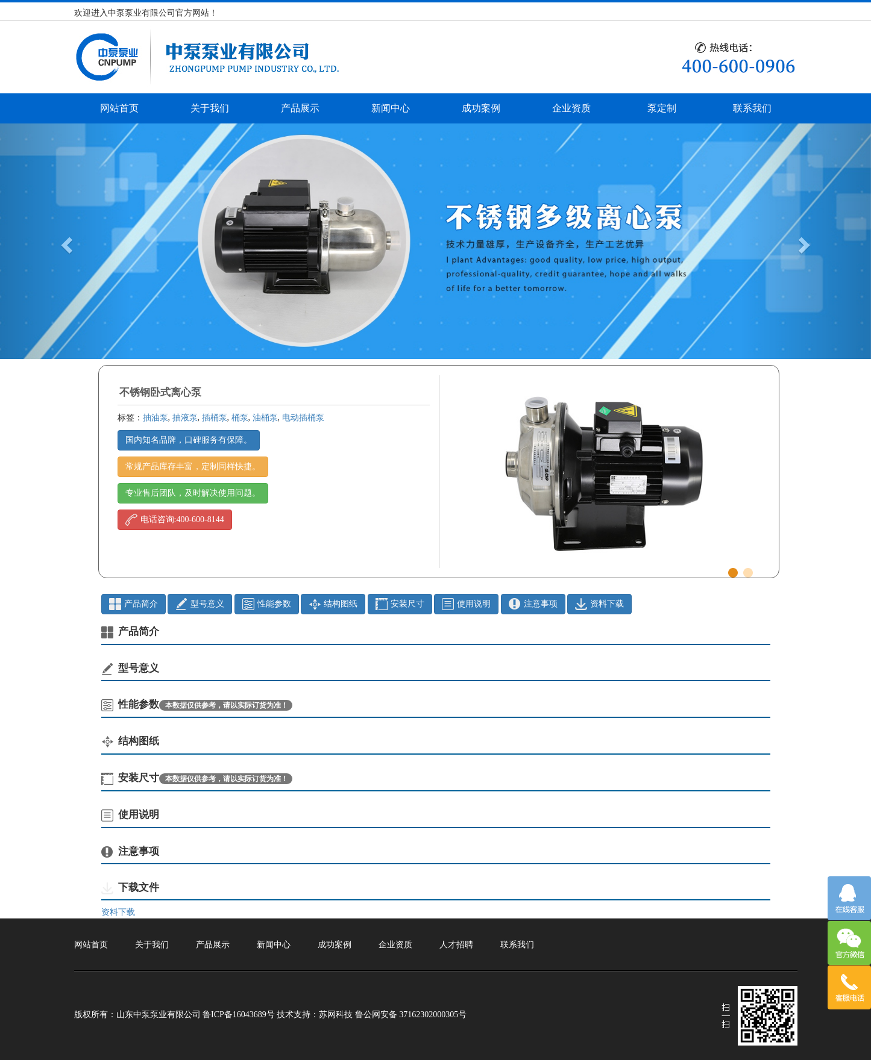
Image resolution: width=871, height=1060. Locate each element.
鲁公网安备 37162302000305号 (411, 1014)
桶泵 (239, 417)
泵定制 (661, 108)
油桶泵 (265, 417)
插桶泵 (214, 417)
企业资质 (571, 108)
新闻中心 (390, 108)
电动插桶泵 (303, 417)
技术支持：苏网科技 (315, 1014)
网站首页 (119, 108)
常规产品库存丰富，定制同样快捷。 (192, 466)
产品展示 (300, 108)
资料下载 (118, 912)
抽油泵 (155, 417)
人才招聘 (456, 944)
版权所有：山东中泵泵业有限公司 (137, 1014)
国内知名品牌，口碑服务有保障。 (188, 439)
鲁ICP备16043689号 (239, 1014)
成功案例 (481, 108)
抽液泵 (185, 417)
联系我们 (752, 108)
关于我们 (209, 108)
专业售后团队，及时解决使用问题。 (192, 492)
